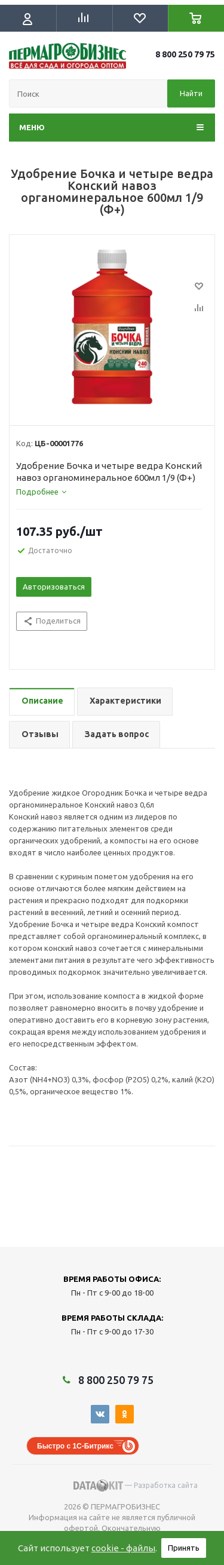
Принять (184, 1547)
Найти (191, 93)
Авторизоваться (54, 586)
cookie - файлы (123, 1548)
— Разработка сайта (135, 1486)
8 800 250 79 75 (185, 54)
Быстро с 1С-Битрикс (75, 1446)
